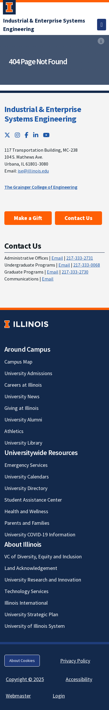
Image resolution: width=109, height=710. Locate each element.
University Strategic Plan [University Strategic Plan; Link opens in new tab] (31, 614)
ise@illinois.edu (33, 171)
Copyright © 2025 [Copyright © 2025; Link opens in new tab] (25, 679)
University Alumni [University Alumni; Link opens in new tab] (23, 419)
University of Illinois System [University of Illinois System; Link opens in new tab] (34, 626)
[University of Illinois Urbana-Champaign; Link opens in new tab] (9, 8)
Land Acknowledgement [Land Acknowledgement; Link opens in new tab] (30, 568)
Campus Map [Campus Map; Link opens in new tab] (18, 361)
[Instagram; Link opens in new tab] (17, 135)
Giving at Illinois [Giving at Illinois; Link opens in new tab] (21, 408)
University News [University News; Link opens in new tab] (22, 396)
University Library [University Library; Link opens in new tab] (23, 442)
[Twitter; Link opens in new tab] (7, 135)
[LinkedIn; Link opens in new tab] (35, 135)
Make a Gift (28, 217)
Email (57, 258)
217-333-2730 (75, 272)
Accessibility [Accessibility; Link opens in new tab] (79, 679)
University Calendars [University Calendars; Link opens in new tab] (26, 476)
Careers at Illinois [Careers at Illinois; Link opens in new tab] (23, 384)
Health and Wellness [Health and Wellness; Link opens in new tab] (26, 511)
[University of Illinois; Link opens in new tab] (26, 324)
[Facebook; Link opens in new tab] (26, 135)
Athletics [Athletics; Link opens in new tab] (14, 431)
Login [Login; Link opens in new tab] (59, 695)
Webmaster (18, 695)
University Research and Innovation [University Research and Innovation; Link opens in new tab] (42, 579)
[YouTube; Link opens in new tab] (46, 135)
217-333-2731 (79, 258)
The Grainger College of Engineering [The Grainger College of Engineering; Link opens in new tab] (40, 187)
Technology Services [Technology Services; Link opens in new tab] (26, 591)
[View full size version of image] (101, 41)
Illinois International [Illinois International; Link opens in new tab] (26, 602)
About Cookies (22, 660)
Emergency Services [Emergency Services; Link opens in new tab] (26, 465)
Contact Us (78, 217)
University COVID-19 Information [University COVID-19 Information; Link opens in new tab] (39, 534)
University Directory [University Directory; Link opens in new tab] (25, 488)
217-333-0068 (86, 265)
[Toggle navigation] (101, 24)
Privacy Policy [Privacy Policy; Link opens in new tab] (75, 660)
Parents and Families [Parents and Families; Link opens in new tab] (26, 523)
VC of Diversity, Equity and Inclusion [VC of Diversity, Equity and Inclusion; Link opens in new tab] (43, 556)
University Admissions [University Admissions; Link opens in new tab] (28, 373)
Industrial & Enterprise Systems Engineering (42, 114)
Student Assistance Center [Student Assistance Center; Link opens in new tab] (33, 499)
